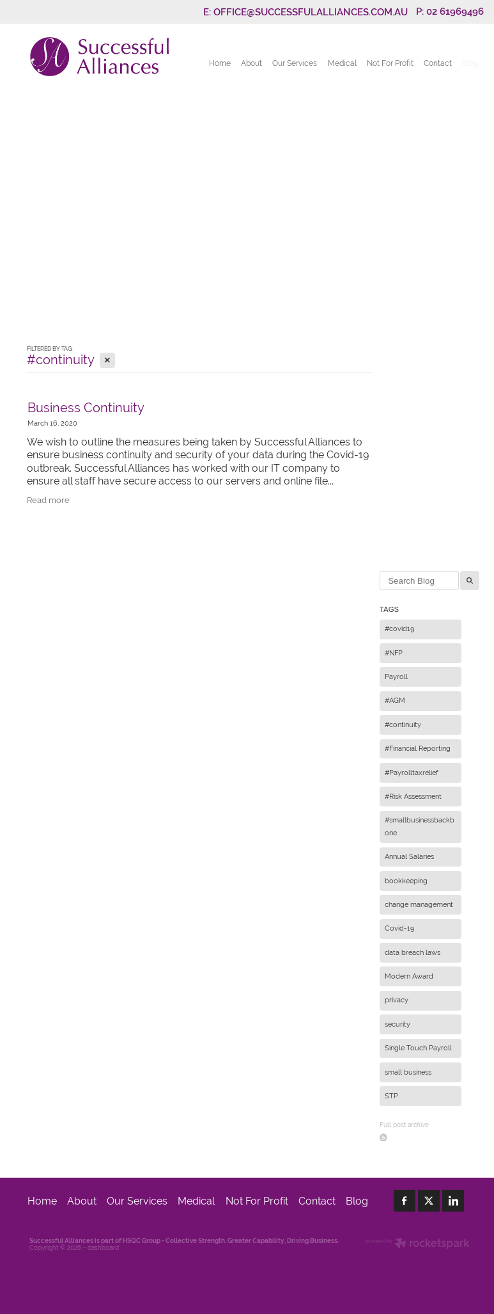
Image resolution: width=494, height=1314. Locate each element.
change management (419, 904)
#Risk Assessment (413, 796)
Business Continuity (85, 408)
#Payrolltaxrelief (411, 772)
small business (408, 1072)
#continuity (403, 724)
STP (391, 1095)
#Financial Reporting (418, 748)
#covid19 (399, 628)
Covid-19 (399, 928)
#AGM (395, 700)
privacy (396, 999)
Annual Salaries (409, 856)
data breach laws (412, 952)
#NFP (394, 652)
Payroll (396, 676)
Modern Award (409, 976)
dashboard (103, 1247)
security (397, 1024)
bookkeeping (406, 880)
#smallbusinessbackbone (419, 826)
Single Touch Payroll (418, 1047)
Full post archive (404, 1124)
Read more (48, 500)
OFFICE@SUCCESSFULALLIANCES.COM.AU (310, 11)
